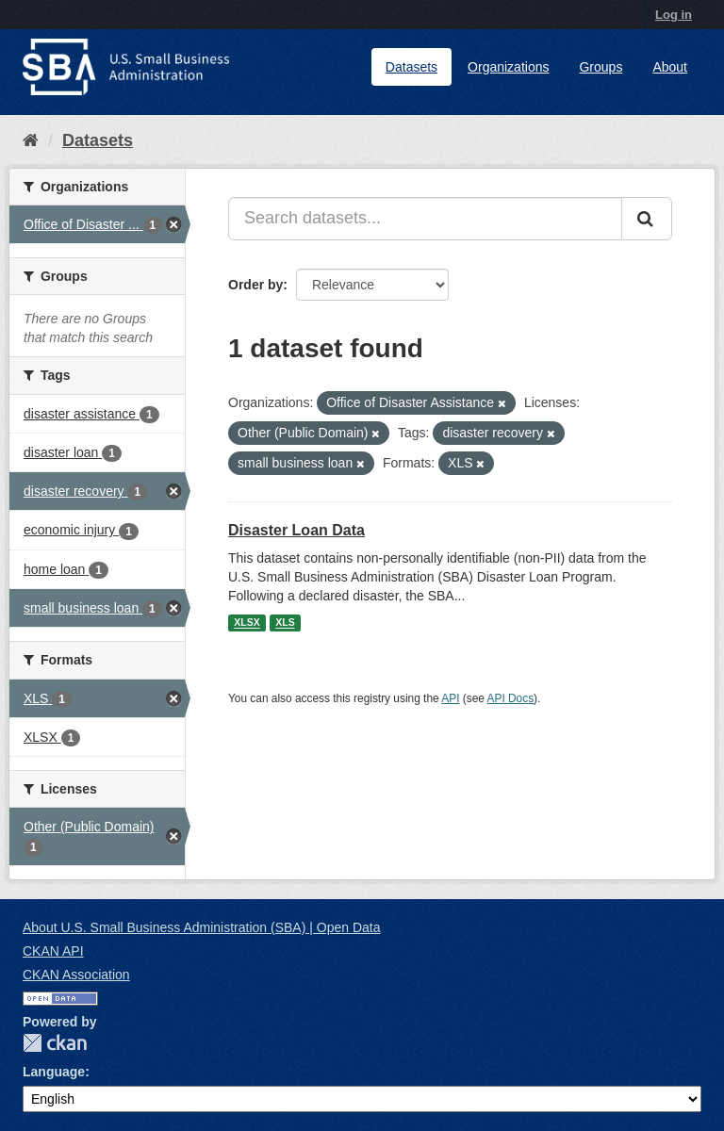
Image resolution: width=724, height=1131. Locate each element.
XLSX (246, 623)
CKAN (55, 1043)
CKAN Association (76, 974)
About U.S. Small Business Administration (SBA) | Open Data (201, 927)
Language (54, 1071)
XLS (284, 623)
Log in (673, 15)
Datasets (411, 66)
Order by (255, 284)
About (669, 66)
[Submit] (646, 218)
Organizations (508, 66)
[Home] (31, 140)
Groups (600, 66)
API (450, 698)
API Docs (511, 698)
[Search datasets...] (425, 218)
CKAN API (53, 951)
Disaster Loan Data (296, 530)
